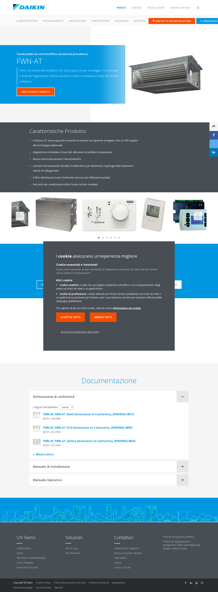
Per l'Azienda (72, 553)
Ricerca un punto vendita (128, 553)
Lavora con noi (122, 567)
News (20, 553)
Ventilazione (77, 20)
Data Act (58, 587)
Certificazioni (24, 548)
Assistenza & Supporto (126, 548)
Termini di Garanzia (98, 582)
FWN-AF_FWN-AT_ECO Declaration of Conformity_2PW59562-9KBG (87, 428)
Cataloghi (121, 20)
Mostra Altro (45, 454)
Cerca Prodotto (25, 562)
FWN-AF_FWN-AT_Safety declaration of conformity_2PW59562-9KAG (89, 441)
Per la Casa (71, 548)
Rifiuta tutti (103, 317)
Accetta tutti (70, 317)
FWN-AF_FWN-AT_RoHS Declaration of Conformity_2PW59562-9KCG (88, 414)
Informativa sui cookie (127, 308)
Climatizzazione (26, 20)
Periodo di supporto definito (178, 536)
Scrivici (117, 562)
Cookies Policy (43, 582)
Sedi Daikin (120, 557)
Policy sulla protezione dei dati (69, 582)
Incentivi (139, 20)
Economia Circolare (27, 567)
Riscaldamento (53, 20)
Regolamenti (118, 582)
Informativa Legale (23, 587)
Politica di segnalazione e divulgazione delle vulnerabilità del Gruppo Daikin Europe (181, 545)
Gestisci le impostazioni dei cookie (80, 331)
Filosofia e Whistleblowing (31, 557)
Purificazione (100, 20)
